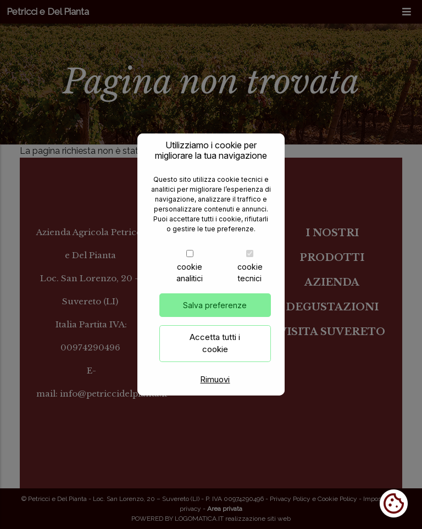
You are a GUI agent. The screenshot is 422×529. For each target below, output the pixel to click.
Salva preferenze (215, 316)
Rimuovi (215, 390)
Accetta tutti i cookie (215, 354)
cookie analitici (189, 283)
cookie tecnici (250, 283)
